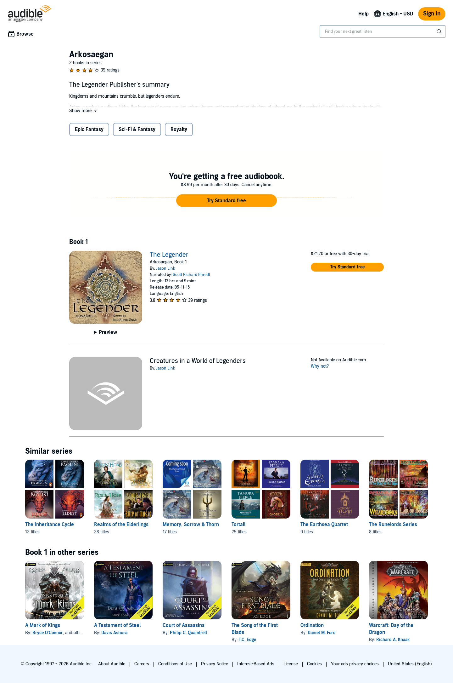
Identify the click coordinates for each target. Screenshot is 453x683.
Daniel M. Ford (322, 632)
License (290, 664)
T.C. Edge (247, 639)
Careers (141, 664)
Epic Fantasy (89, 129)
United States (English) (410, 664)
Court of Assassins (183, 625)
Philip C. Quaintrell (188, 632)
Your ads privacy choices (355, 664)
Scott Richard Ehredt (191, 274)
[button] (83, 110)
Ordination (312, 625)
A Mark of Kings (42, 625)
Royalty (179, 129)
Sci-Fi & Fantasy (137, 129)
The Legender (169, 255)
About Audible (111, 664)
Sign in (431, 13)
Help (363, 14)
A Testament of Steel (117, 625)
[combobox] (382, 31)
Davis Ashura (114, 632)
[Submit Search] (439, 31)
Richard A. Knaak (393, 639)
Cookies (314, 664)
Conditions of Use (175, 664)
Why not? (320, 366)
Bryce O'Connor (47, 632)
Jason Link (165, 268)
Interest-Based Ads (255, 664)
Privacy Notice (214, 664)
